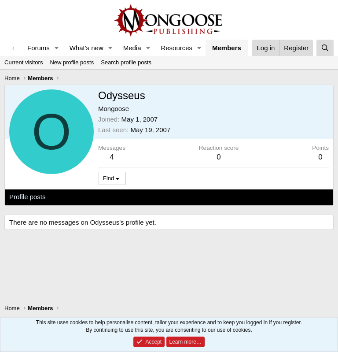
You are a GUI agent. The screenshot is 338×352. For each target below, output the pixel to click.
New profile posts (72, 62)
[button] (57, 48)
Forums (38, 48)
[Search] (325, 48)
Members (226, 48)
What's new (86, 48)
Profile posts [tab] (27, 196)
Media (132, 48)
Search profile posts (126, 62)
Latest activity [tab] (75, 196)
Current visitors (23, 62)
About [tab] (145, 196)
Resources (176, 48)
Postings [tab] (116, 196)
